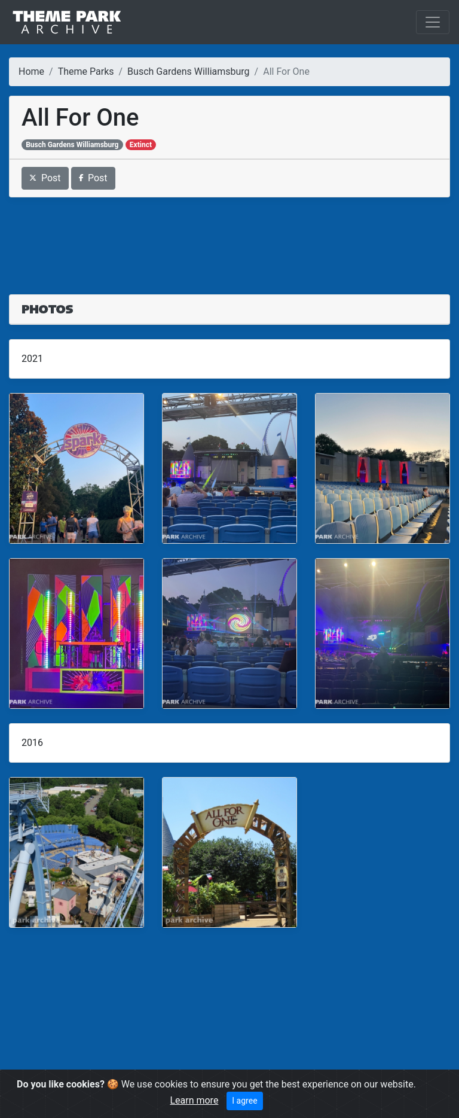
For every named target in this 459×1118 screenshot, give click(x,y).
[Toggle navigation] (432, 22)
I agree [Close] (244, 1100)
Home (31, 71)
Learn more (194, 1100)
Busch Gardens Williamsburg (188, 71)
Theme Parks (86, 71)
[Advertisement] (229, 239)
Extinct (141, 145)
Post (45, 178)
